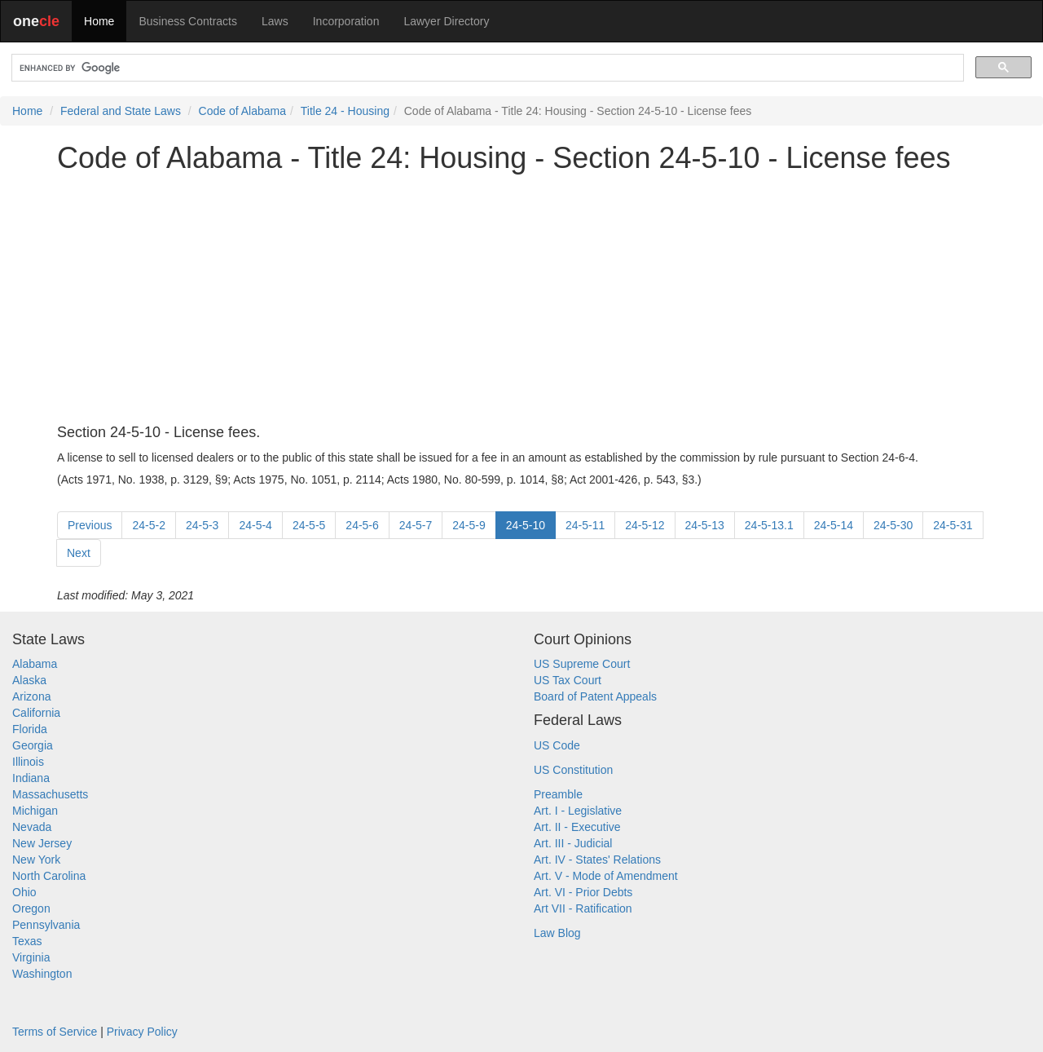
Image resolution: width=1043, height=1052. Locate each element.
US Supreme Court (582, 663)
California (36, 712)
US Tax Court (567, 680)
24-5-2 (148, 525)
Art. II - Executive (577, 826)
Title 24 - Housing (345, 110)
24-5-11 (585, 525)
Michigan (35, 810)
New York (36, 859)
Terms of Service (54, 1031)
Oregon (31, 908)
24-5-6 (361, 525)
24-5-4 (255, 525)
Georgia (32, 745)
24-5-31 (952, 525)
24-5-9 (468, 525)
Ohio (24, 892)
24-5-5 (309, 525)
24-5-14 (833, 525)
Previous (90, 525)
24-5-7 (415, 525)
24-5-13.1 (769, 525)
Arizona (31, 696)
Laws (275, 21)
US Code (557, 745)
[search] (486, 68)
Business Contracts (188, 21)
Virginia (31, 957)
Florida (29, 729)
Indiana (31, 778)
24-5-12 (644, 525)
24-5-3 (202, 525)
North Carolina (49, 875)
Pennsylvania (46, 924)
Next (78, 552)
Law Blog (557, 932)
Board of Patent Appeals (595, 696)
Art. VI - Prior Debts (583, 892)
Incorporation (346, 21)
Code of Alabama (242, 110)
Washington (42, 973)
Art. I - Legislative (578, 810)
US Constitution (573, 769)
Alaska (29, 680)
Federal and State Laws (120, 110)
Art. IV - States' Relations (597, 859)
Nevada (31, 826)
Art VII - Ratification (583, 908)
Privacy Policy (142, 1031)
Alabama (34, 663)
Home (99, 21)
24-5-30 (893, 525)
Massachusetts (50, 794)
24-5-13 (704, 525)
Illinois (28, 761)
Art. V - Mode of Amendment (606, 875)
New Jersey (42, 843)
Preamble (558, 794)
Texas (27, 941)
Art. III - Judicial (573, 843)
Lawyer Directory (446, 21)
